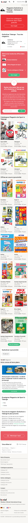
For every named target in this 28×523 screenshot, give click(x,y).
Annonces (24, 5)
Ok (21, 111)
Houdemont (6, 354)
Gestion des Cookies (19, 512)
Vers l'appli (14, 26)
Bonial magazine (4, 462)
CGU (2, 512)
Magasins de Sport (6, 450)
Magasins (12, 448)
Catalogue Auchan (5, 480)
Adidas (4, 405)
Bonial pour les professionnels (8, 493)
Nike (4, 403)
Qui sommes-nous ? (5, 460)
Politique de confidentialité (20, 510)
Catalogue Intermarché (6, 482)
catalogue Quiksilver (18, 423)
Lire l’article (14, 391)
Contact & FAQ (4, 490)
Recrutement (4, 495)
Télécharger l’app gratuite (6, 464)
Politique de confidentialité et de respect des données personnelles (14, 104)
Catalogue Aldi (4, 484)
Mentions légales (5, 510)
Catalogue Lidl (4, 470)
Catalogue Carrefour (5, 474)
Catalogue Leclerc (5, 472)
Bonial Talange (5, 448)
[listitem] (7, 134)
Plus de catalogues (14, 344)
